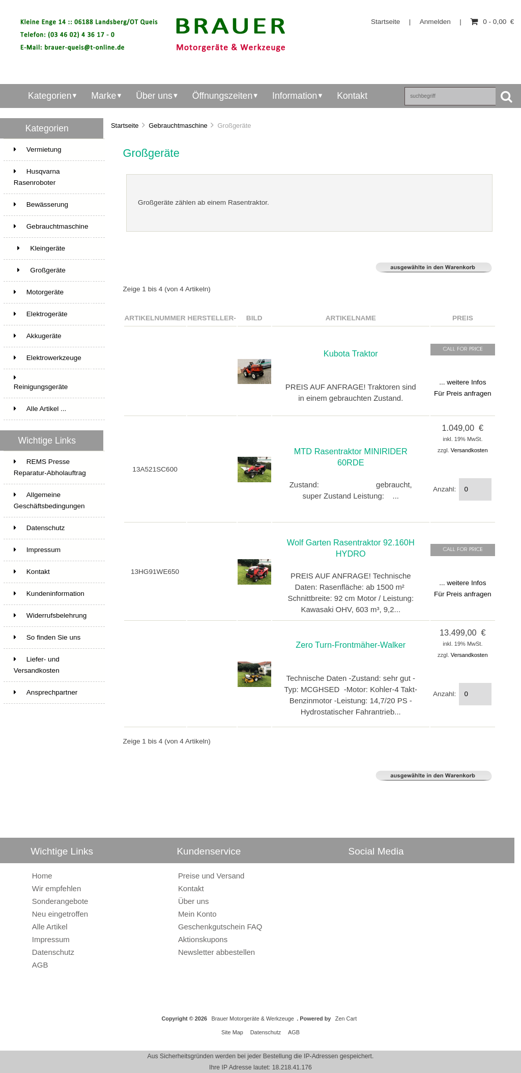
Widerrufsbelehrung (50, 615)
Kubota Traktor (351, 353)
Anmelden (435, 21)
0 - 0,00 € (492, 21)
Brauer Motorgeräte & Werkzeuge (252, 1018)
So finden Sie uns (47, 637)
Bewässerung (53, 204)
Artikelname (351, 318)
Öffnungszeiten (222, 96)
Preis (462, 318)
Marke (103, 96)
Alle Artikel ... (40, 408)
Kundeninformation (49, 593)
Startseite (385, 21)
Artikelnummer (155, 318)
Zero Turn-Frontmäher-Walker (351, 644)
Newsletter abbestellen (216, 952)
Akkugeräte (38, 336)
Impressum (37, 550)
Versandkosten (469, 450)
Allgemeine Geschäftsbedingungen (49, 500)
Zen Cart (346, 1018)
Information (294, 96)
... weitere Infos (462, 382)
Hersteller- (212, 318)
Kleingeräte (53, 252)
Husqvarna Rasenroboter (53, 178)
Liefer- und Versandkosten (37, 664)
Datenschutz (39, 528)
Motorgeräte (53, 296)
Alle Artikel (50, 926)
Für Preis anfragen (462, 393)
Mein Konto (197, 914)
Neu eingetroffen (60, 914)
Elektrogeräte (41, 314)
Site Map (232, 1032)
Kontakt (352, 96)
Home (42, 875)
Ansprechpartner (46, 692)
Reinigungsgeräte (41, 382)
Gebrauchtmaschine (178, 125)
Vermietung (53, 149)
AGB (40, 964)
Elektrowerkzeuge (53, 361)
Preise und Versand (211, 875)
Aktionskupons (202, 939)
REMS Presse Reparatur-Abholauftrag (50, 467)
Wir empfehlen (56, 888)
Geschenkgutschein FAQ (220, 926)
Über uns (154, 96)
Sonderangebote (60, 901)
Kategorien (49, 96)
